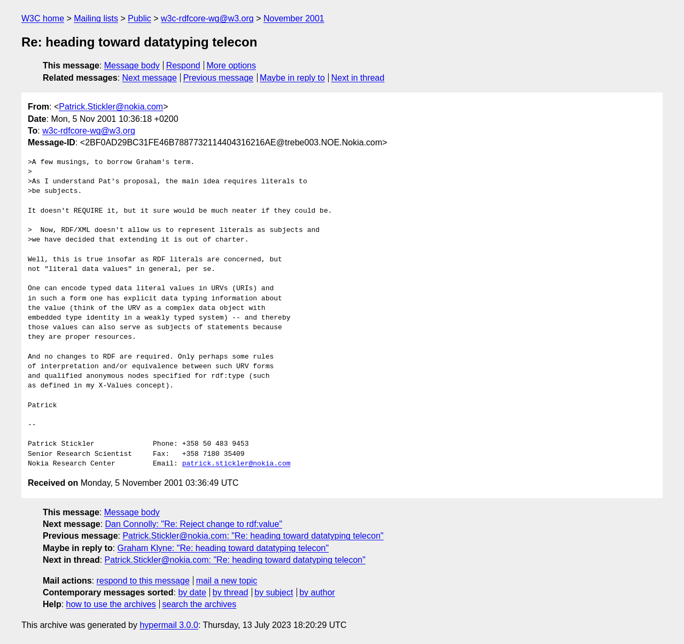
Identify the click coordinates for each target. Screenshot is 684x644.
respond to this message (142, 580)
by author (317, 592)
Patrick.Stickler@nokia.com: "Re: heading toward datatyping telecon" (252, 535)
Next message (149, 77)
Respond (183, 65)
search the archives (199, 604)
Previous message (218, 77)
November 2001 (293, 18)
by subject (273, 592)
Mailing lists (96, 18)
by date (192, 592)
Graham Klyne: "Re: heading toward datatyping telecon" (223, 548)
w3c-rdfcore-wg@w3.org (207, 18)
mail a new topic (227, 580)
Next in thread (358, 77)
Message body (132, 65)
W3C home (42, 18)
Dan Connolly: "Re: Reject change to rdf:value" (194, 524)
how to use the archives (111, 604)
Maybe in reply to (292, 77)
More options (231, 65)
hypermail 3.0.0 (168, 625)
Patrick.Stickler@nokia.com (111, 106)
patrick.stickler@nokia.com (236, 464)
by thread (230, 592)
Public (139, 18)
